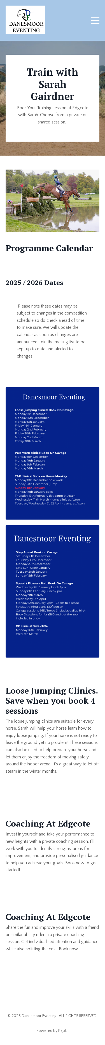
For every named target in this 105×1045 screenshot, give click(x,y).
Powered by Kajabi (52, 1031)
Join (42, 341)
